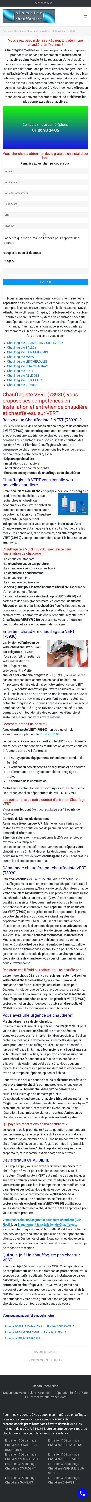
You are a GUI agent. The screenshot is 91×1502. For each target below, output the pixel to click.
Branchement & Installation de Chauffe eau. (47, 1224)
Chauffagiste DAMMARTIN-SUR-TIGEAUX (35, 343)
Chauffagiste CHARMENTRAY (27, 366)
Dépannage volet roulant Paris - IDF (27, 1393)
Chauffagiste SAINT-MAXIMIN (27, 352)
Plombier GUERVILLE (55, 1332)
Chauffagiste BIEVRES (22, 385)
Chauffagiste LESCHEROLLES (27, 361)
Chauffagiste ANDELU (46, 1352)
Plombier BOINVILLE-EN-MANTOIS (23, 1326)
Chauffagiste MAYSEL (22, 357)
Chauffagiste (33, 31)
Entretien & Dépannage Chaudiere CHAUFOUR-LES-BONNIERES (24, 1445)
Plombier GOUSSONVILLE (60, 1326)
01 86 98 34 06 (45, 3)
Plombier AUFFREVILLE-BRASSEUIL (24, 1338)
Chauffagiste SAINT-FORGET (44, 1360)
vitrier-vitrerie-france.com (49, 1397)
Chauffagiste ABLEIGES (23, 375)
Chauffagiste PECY (20, 371)
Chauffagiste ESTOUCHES (25, 380)
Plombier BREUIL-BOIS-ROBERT (22, 1332)
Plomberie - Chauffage (14, 31)
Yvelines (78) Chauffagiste (55, 31)
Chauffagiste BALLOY (21, 347)
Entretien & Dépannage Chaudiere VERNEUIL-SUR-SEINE (66, 1468)
